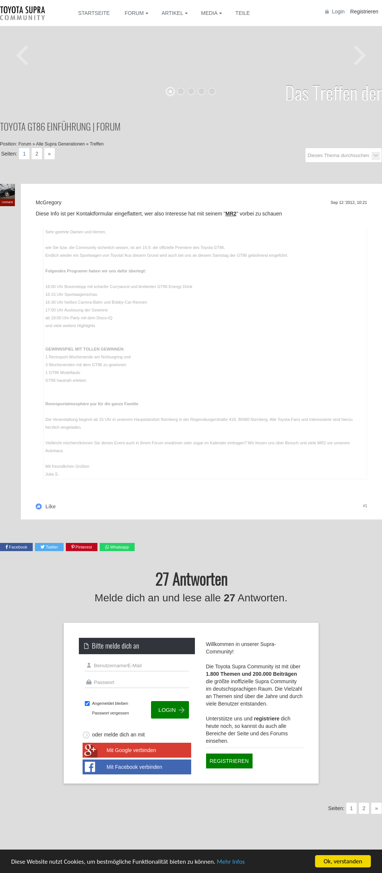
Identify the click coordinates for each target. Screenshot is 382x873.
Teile (242, 13)
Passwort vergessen (110, 713)
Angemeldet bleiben (110, 703)
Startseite (94, 13)
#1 (365, 506)
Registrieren (364, 12)
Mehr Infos (231, 862)
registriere (266, 719)
